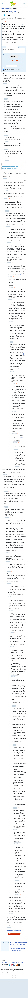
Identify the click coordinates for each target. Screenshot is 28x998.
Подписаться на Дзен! (14, 15)
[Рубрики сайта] (2, 3)
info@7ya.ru (3, 962)
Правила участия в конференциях (8, 21)
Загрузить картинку (3, 54)
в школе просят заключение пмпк (10, 163)
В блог (6, 15)
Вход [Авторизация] (25, 3)
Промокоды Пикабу (19, 962)
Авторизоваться (15, 60)
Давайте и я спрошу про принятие (10, 168)
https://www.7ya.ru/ (10, 962)
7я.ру (19, 965)
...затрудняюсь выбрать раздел (11, 12)
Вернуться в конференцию (14, 930)
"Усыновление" (13, 11)
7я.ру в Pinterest (12, 965)
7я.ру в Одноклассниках (17, 965)
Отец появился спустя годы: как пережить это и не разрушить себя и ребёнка (17, 950)
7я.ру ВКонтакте (14, 965)
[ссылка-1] (21, 354)
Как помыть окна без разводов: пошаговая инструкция (18, 943)
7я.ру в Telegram (9, 965)
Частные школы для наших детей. (10, 166)
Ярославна (19, 274)
